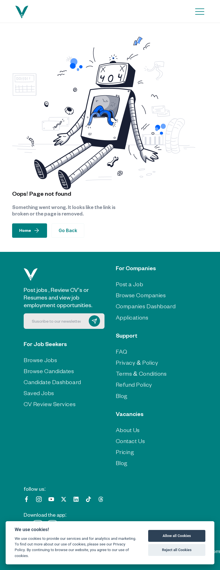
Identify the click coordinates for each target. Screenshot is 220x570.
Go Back (68, 230)
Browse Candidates (49, 370)
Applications (132, 317)
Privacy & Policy (137, 362)
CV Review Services (49, 403)
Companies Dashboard (146, 306)
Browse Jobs (40, 359)
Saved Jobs (39, 392)
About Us (128, 429)
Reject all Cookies (177, 550)
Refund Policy (134, 384)
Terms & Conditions (141, 373)
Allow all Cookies (177, 536)
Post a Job (129, 284)
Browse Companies (141, 295)
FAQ (121, 351)
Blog (122, 395)
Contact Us (130, 440)
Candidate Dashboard (52, 381)
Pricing (125, 451)
